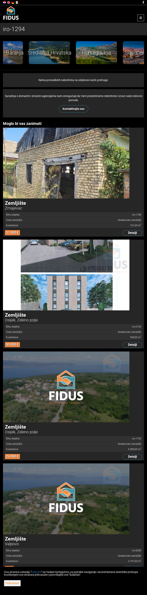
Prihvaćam (12, 583)
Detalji (132, 233)
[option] (26, 52)
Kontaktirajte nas (73, 108)
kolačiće (36, 572)
